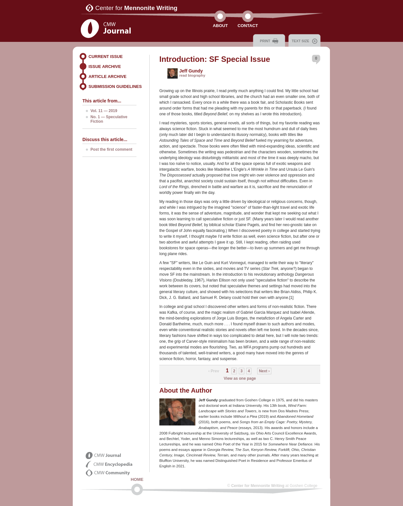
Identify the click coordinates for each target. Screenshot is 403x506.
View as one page (240, 378)
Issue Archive (105, 66)
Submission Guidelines (115, 86)
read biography (192, 75)
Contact (248, 25)
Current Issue (106, 56)
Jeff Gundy (191, 70)
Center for (136, 8)
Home (137, 479)
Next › (264, 371)
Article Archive (108, 76)
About (220, 25)
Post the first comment (111, 149)
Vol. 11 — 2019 (103, 111)
